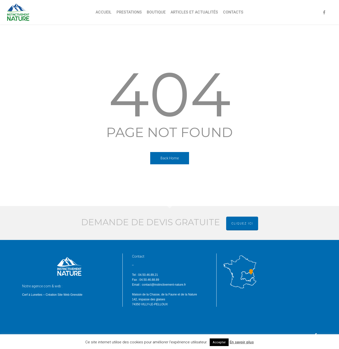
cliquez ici (242, 223)
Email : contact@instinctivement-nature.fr (159, 284)
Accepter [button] (219, 342)
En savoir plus (242, 342)
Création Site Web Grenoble (63, 294)
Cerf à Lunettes (32, 294)
